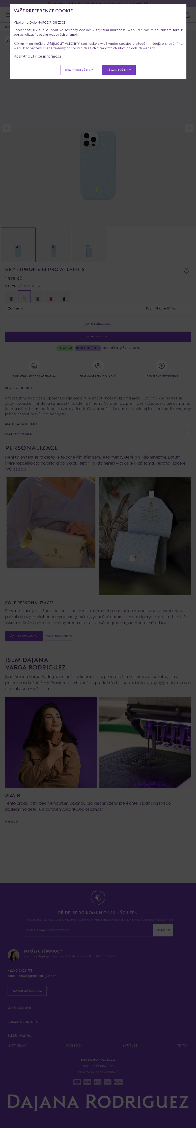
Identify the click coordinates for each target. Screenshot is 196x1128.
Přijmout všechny (119, 69)
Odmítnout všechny (79, 69)
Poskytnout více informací (37, 56)
